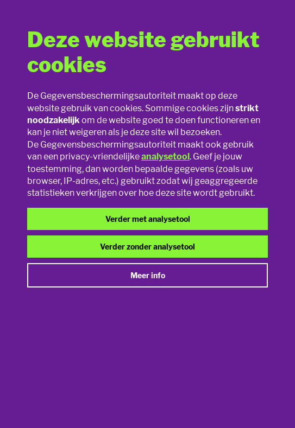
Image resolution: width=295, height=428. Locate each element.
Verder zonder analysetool (147, 246)
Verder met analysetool (147, 218)
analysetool (165, 156)
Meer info (147, 275)
